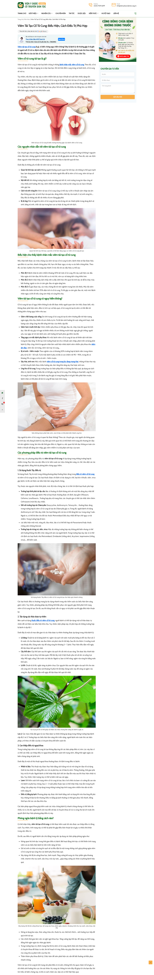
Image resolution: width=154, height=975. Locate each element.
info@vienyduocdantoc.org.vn (126, 6)
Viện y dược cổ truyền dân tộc (32, 5)
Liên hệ (116, 13)
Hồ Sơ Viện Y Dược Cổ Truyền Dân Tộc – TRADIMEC (41, 42)
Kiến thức (93, 13)
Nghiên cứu (46, 13)
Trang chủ (22, 13)
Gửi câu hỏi (117, 97)
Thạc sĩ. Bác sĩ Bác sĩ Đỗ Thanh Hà (35, 39)
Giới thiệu (33, 13)
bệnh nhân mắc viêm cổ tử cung (72, 64)
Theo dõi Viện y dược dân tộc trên (33, 31)
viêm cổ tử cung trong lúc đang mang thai (62, 361)
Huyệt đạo (105, 13)
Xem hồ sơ (61, 39)
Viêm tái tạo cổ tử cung (26, 47)
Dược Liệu (82, 13)
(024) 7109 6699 (99, 6)
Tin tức (71, 13)
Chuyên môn (61, 13)
